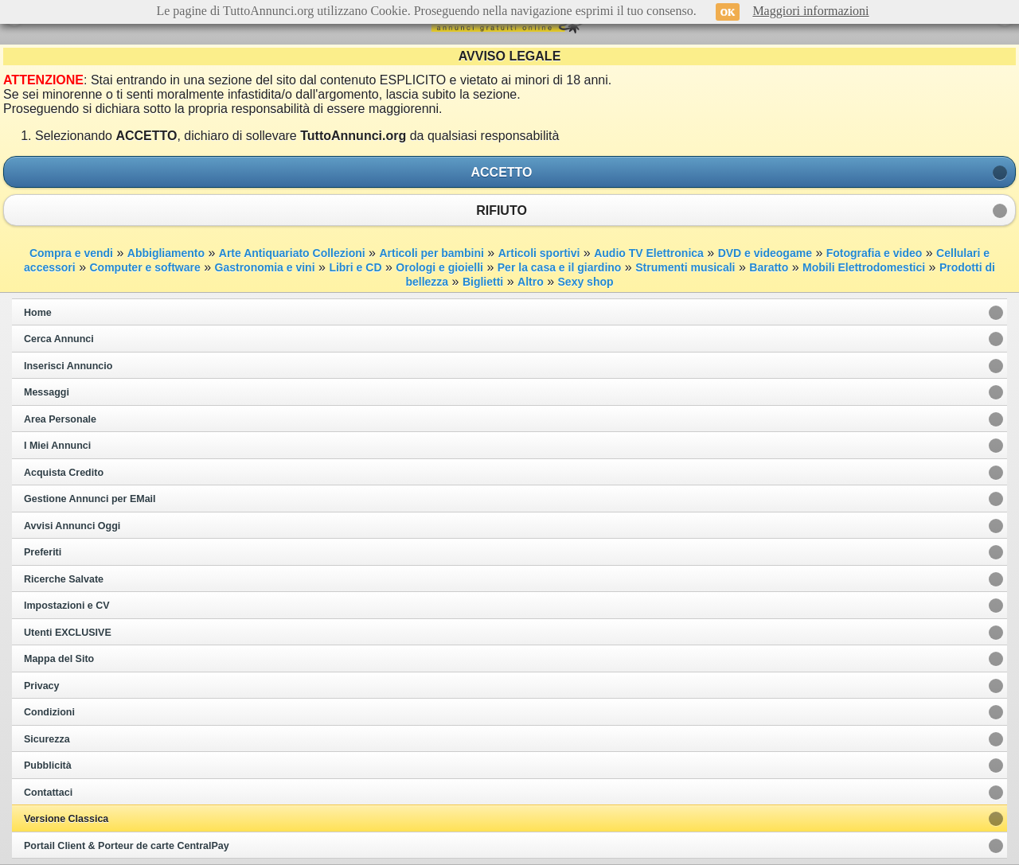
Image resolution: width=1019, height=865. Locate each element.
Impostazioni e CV (67, 605)
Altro (530, 281)
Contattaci (48, 792)
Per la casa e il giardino (560, 267)
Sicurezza (47, 739)
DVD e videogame (765, 253)
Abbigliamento (166, 253)
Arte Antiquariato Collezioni (292, 253)
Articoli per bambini (431, 253)
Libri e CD (355, 267)
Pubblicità (48, 765)
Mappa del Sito (59, 658)
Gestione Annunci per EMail (90, 499)
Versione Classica (66, 818)
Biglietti (483, 281)
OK (728, 12)
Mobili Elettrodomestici (863, 267)
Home (38, 312)
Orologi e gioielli (439, 267)
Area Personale (60, 419)
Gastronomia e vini (265, 267)
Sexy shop (586, 281)
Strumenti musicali (685, 267)
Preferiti (42, 552)
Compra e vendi (71, 253)
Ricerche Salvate (63, 579)
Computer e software (144, 267)
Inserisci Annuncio (68, 366)
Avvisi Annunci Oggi (72, 526)
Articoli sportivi (539, 253)
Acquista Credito (63, 472)
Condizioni (49, 712)
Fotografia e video (874, 253)
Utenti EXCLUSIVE (67, 632)
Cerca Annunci (59, 339)
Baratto (768, 267)
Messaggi (46, 392)
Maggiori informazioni (810, 11)
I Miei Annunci (57, 445)
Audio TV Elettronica (649, 253)
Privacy (41, 686)
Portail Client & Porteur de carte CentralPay (126, 845)
